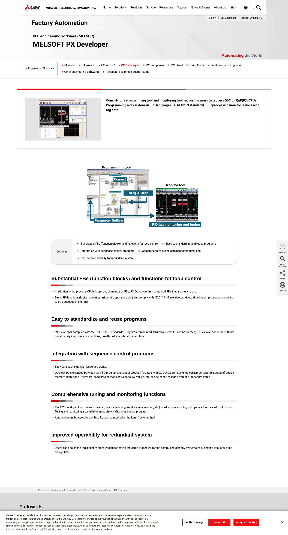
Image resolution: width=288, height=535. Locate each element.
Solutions (120, 7)
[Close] (282, 522)
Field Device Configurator (226, 65)
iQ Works (70, 65)
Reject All (219, 522)
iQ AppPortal (197, 65)
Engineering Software (41, 68)
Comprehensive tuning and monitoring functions (171, 251)
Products (136, 7)
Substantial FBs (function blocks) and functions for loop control (119, 243)
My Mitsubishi (228, 17)
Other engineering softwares (82, 71)
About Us (220, 7)
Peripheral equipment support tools (127, 71)
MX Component (155, 65)
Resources (166, 7)
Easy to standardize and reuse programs (191, 243)
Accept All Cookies (246, 522)
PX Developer (130, 65)
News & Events (201, 7)
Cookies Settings (193, 522)
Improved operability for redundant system (107, 258)
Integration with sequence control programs (107, 251)
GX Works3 (88, 65)
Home (107, 7)
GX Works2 (108, 65)
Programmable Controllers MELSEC (69, 490)
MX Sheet (177, 65)
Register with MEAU (251, 17)
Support (182, 7)
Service (151, 7)
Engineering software (101, 490)
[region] (144, 522)
